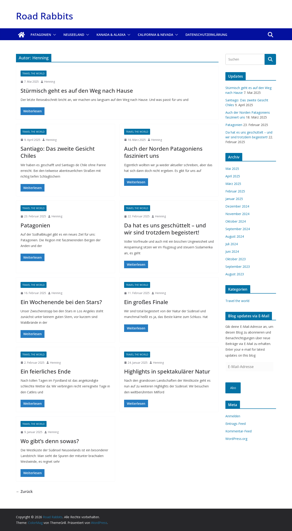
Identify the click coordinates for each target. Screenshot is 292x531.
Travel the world (33, 73)
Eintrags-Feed (235, 423)
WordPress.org (236, 438)
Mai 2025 (232, 168)
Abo (233, 388)
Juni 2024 (232, 251)
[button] (53, 35)
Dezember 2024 (237, 206)
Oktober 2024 (235, 221)
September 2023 (237, 266)
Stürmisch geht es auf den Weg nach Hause (77, 90)
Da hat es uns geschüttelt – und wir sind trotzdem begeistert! (165, 228)
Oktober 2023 (235, 259)
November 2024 (237, 214)
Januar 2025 (234, 199)
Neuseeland (73, 34)
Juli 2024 (231, 244)
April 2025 (232, 176)
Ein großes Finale (146, 302)
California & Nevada (155, 34)
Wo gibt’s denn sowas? (50, 441)
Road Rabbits (44, 16)
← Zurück (24, 491)
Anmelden (232, 416)
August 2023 (234, 274)
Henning (49, 82)
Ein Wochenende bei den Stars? (61, 302)
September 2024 (237, 229)
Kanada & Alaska (110, 34)
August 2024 (234, 236)
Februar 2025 (235, 191)
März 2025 (233, 183)
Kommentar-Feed (238, 431)
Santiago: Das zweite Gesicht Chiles (58, 152)
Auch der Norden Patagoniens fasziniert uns (163, 152)
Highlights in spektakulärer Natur (167, 371)
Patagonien (41, 34)
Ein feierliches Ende (46, 371)
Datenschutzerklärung (206, 34)
